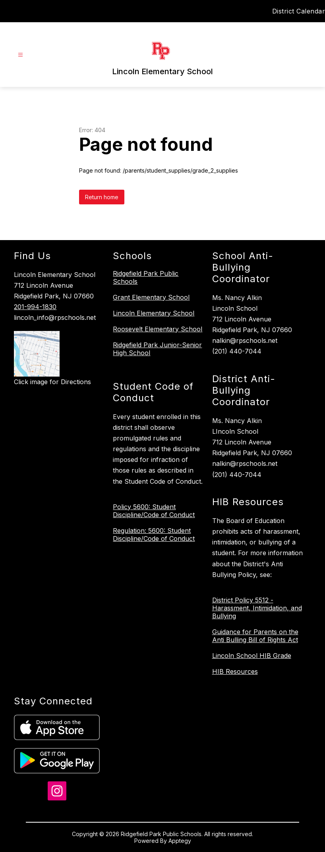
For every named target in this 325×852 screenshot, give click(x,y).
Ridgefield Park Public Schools (145, 277)
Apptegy (179, 840)
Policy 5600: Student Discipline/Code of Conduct (154, 511)
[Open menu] (20, 55)
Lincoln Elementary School (153, 313)
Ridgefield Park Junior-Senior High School (157, 349)
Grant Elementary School (151, 297)
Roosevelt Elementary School (157, 329)
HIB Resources (235, 671)
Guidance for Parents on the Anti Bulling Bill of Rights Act (255, 636)
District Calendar (298, 11)
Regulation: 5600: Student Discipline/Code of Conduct (154, 534)
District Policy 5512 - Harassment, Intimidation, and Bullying (257, 608)
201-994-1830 (35, 307)
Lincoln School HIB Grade (251, 656)
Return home (101, 197)
